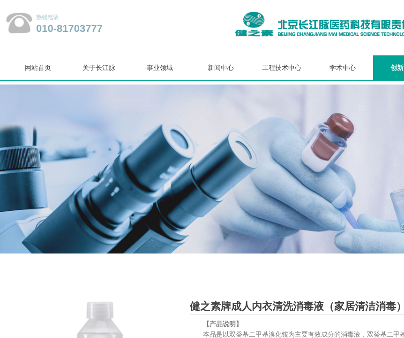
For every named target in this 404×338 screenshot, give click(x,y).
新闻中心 (221, 67)
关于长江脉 (98, 67)
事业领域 (160, 67)
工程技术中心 (281, 67)
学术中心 (342, 67)
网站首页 (38, 67)
